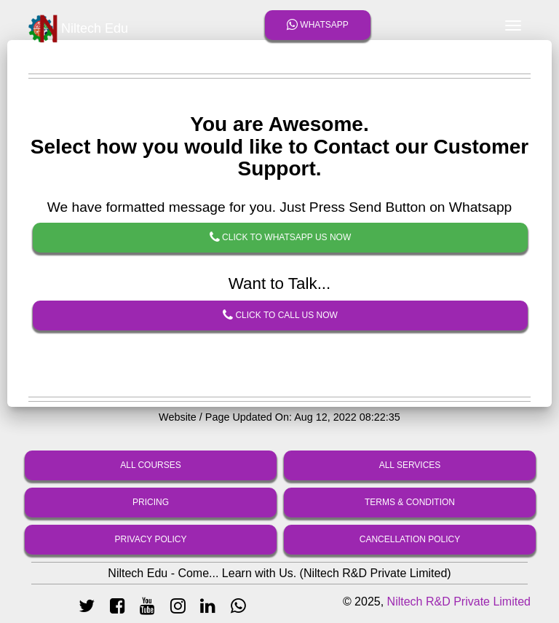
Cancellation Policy (410, 539)
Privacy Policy (151, 539)
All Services (410, 465)
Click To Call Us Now (280, 315)
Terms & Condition (410, 502)
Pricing (150, 502)
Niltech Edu (78, 29)
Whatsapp (317, 25)
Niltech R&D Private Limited (459, 601)
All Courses (150, 465)
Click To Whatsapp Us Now (280, 238)
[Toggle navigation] (513, 25)
